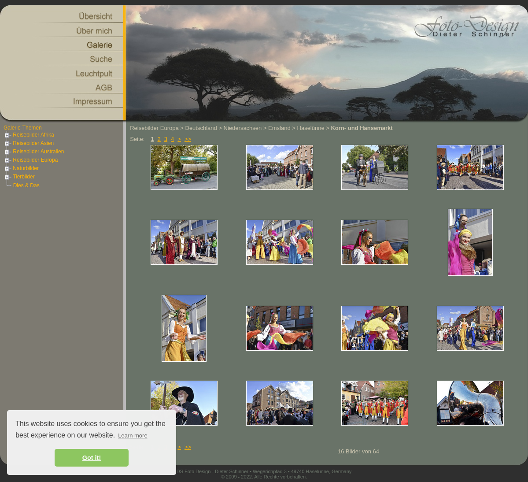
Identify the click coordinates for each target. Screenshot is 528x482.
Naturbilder (21, 168)
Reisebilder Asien (29, 143)
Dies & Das (26, 185)
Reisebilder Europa (31, 160)
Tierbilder (19, 177)
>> (188, 139)
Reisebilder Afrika (29, 135)
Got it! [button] (91, 457)
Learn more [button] (132, 435)
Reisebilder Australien (34, 151)
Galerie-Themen (23, 128)
